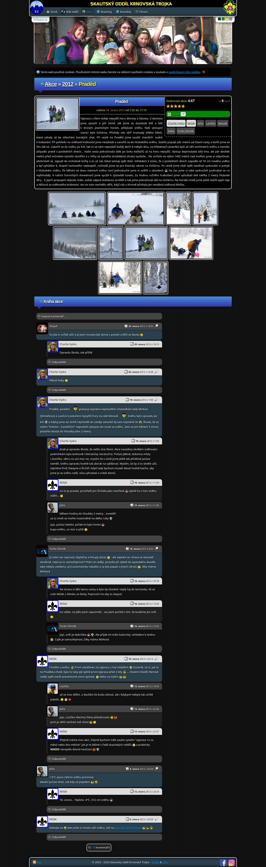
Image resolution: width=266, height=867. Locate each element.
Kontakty (125, 12)
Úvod (53, 12)
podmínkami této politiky (184, 72)
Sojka (171, 131)
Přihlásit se (40, 19)
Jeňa (200, 123)
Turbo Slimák (185, 131)
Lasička (210, 123)
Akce (51, 84)
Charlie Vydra (176, 123)
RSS (39, 862)
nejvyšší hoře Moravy (128, 828)
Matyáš (222, 123)
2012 (67, 84)
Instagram (231, 862)
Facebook (223, 862)
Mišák (191, 123)
